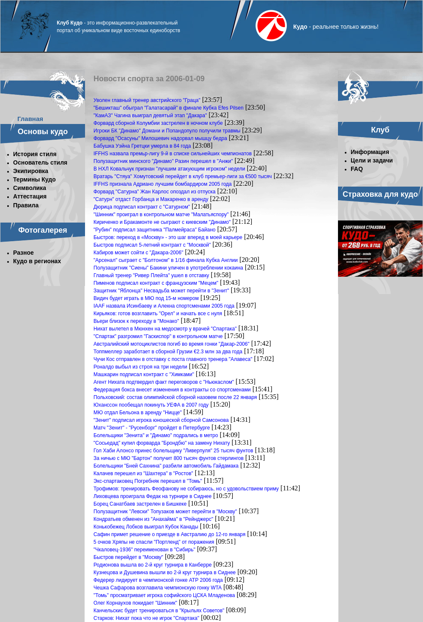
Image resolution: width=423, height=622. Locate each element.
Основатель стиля (40, 162)
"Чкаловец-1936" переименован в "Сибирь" (144, 550)
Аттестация (30, 196)
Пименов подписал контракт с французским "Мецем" (155, 283)
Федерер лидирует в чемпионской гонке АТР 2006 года (158, 580)
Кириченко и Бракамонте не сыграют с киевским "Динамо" (162, 222)
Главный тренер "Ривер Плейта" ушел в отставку (151, 275)
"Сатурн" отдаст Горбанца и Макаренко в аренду (150, 199)
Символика (29, 187)
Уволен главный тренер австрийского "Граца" (147, 100)
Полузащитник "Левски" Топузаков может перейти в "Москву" (165, 512)
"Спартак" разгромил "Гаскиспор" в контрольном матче (157, 336)
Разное (23, 252)
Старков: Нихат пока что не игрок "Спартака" (146, 618)
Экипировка (30, 171)
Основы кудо (43, 131)
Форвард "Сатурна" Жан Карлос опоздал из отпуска (154, 192)
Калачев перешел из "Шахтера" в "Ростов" (143, 473)
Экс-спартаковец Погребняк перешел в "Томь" (147, 481)
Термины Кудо (34, 179)
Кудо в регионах (37, 261)
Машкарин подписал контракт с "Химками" (143, 374)
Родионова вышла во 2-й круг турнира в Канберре (152, 565)
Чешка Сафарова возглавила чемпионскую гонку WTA (157, 588)
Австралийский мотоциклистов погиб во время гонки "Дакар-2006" (171, 344)
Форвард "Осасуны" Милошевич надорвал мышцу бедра (160, 138)
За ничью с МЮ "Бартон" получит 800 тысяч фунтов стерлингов (168, 458)
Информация (370, 152)
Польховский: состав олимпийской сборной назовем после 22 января (175, 397)
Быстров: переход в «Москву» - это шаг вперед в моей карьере (167, 237)
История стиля (35, 154)
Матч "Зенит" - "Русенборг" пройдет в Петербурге (151, 428)
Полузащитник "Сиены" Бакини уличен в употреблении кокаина (168, 268)
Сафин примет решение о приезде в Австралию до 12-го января (169, 534)
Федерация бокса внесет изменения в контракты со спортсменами (172, 390)
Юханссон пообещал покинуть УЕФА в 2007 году (151, 405)
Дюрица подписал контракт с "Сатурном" (141, 207)
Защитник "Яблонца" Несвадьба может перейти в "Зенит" (161, 291)
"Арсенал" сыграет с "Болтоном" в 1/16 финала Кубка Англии (165, 260)
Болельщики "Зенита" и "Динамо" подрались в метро (155, 435)
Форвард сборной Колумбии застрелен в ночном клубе (158, 123)
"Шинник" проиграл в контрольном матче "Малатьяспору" (161, 214)
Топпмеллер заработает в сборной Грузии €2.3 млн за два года (167, 352)
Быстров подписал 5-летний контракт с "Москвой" (152, 245)
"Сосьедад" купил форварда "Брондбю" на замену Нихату (161, 443)
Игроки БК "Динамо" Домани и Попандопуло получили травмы (166, 131)
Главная (30, 118)
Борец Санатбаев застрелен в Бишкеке (140, 504)
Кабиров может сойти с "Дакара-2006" (138, 253)
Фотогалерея (42, 230)
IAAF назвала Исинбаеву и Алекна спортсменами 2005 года (163, 306)
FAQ (357, 168)
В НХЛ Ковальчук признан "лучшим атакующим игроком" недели (169, 169)
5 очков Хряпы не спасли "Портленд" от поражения (153, 542)
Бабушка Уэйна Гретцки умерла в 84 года (142, 146)
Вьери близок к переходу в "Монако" (136, 321)
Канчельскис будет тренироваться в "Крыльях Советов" (158, 611)
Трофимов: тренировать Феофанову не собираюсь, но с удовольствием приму (186, 489)
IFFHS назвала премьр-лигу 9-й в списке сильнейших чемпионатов (172, 154)
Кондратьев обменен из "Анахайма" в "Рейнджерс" (153, 519)
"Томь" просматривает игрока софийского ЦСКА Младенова (164, 595)
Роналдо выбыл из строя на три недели (140, 367)
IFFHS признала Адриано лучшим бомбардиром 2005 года (162, 184)
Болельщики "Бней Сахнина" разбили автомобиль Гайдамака (166, 466)
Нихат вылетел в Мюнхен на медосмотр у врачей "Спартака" (164, 329)
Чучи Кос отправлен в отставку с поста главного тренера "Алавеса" (172, 359)
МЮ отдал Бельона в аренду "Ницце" (137, 413)
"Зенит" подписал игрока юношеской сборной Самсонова (161, 420)
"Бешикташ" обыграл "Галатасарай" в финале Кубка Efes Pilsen (168, 108)
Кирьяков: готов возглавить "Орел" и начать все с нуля (157, 314)
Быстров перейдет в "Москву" (128, 557)
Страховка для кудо (380, 194)
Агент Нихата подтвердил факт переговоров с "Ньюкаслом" (163, 382)
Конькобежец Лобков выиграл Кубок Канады (145, 527)
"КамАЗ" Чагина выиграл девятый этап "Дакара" (150, 115)
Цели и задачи (372, 160)
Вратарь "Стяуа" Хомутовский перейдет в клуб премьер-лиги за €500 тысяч (182, 176)
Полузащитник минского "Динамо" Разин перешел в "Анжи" (163, 161)
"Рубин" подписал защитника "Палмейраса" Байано (154, 230)
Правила (25, 205)
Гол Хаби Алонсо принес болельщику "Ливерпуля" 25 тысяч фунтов (173, 451)
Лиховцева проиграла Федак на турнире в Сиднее (152, 496)
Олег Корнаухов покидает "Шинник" (135, 603)
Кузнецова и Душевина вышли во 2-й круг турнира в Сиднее (164, 572)
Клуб (380, 130)
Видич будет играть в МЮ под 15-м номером (146, 298)
